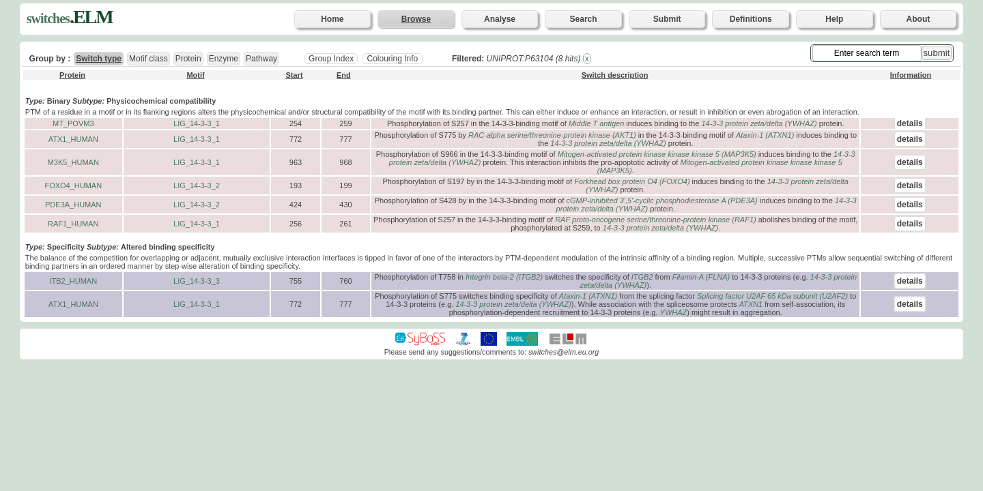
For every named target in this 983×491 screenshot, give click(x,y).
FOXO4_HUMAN (73, 185)
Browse (416, 19)
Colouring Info (392, 58)
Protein (188, 58)
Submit (667, 19)
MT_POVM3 (73, 123)
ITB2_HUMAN (73, 281)
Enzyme (223, 58)
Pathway (261, 58)
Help (834, 19)
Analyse (499, 19)
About (918, 19)
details (910, 123)
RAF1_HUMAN (73, 224)
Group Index (331, 58)
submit (937, 53)
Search (583, 19)
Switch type (99, 58)
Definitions (751, 19)
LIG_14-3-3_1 (196, 123)
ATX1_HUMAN (73, 139)
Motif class (148, 58)
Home (332, 19)
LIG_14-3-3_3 (196, 281)
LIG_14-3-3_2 (196, 185)
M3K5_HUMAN (73, 162)
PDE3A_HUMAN (73, 204)
